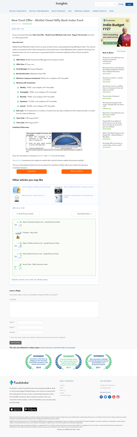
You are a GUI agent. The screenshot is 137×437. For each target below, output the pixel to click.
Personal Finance (82, 11)
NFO (70, 11)
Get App (121, 4)
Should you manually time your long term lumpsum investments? (113, 59)
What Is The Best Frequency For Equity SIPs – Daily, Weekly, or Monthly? (113, 135)
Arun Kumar (107, 98)
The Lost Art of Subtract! (111, 96)
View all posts (121, 51)
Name (12, 322)
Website (12, 332)
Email (12, 327)
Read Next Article (83, 214)
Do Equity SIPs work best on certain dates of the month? (112, 144)
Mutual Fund (17, 160)
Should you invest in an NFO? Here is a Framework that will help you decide (113, 88)
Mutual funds (29, 279)
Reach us (62, 390)
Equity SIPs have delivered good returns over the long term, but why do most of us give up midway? (112, 124)
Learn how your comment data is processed (57, 348)
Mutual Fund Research (39, 11)
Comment (13, 299)
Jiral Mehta (107, 63)
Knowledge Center (105, 388)
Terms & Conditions (65, 395)
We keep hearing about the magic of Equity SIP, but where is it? (113, 104)
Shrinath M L (107, 108)
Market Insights (99, 11)
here (49, 156)
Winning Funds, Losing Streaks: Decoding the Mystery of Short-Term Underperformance (113, 69)
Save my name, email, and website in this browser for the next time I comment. (38, 337)
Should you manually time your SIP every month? (113, 114)
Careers (62, 385)
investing (22, 279)
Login (129, 4)
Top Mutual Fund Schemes (107, 385)
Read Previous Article (26, 214)
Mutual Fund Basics (18, 11)
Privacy (62, 393)
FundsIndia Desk (27, 24)
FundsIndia (15, 279)
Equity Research (58, 11)
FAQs (61, 388)
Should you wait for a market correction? (113, 79)
